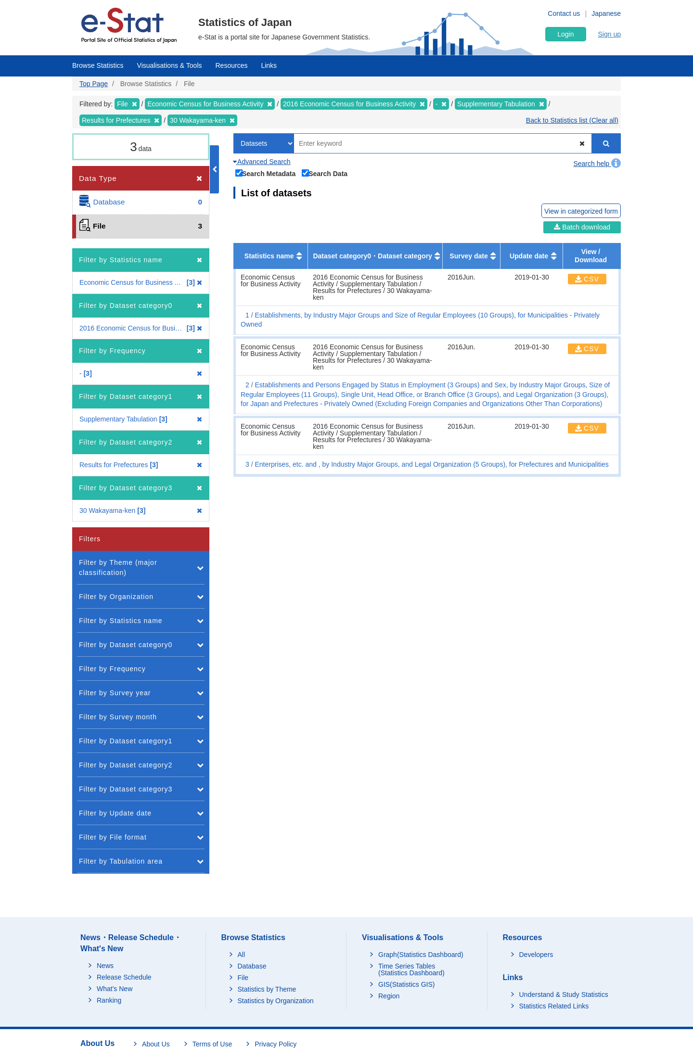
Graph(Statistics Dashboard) (420, 954)
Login (565, 34)
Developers (536, 954)
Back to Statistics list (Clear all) (572, 120)
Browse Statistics (98, 65)
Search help (597, 163)
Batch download (582, 227)
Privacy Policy (275, 1044)
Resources (232, 65)
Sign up (609, 34)
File (243, 977)
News (105, 965)
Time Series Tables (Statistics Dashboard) (411, 969)
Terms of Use (212, 1044)
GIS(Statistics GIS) (406, 984)
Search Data (324, 173)
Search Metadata (265, 173)
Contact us (564, 13)
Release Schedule (124, 977)
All (241, 954)
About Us (156, 1044)
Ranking (109, 1000)
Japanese (606, 13)
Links (269, 65)
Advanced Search (262, 161)
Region (388, 996)
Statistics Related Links (554, 1006)
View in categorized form (581, 211)
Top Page (93, 84)
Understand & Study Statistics (563, 994)
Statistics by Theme (267, 989)
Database (252, 966)
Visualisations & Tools (169, 65)
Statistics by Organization (276, 1000)
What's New (114, 988)
